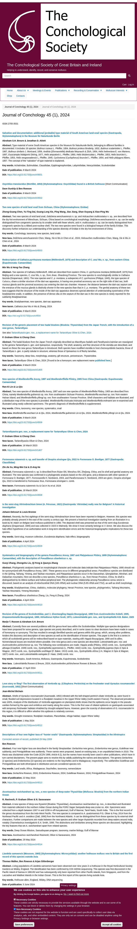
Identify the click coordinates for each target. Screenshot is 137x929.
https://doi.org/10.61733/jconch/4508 (24, 495)
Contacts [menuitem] (20, 96)
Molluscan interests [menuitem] (116, 91)
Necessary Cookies (26, 902)
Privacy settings (68, 888)
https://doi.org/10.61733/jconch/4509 (24, 546)
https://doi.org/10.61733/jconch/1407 (24, 450)
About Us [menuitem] (22, 91)
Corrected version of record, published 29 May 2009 (27, 739)
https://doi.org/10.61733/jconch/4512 (24, 725)
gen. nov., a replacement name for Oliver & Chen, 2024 (51, 332)
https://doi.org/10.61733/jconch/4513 (24, 782)
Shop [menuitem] (9, 96)
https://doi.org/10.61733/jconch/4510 (24, 604)
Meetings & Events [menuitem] (42, 90)
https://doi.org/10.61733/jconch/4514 (24, 844)
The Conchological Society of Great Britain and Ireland (54, 65)
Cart (124, 84)
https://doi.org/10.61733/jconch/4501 (24, 174)
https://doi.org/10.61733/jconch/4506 (24, 422)
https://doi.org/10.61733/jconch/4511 (24, 672)
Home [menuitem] (10, 90)
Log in (131, 84)
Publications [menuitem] (61, 91)
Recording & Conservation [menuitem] (87, 91)
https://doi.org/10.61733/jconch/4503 (24, 250)
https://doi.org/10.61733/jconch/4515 (24, 889)
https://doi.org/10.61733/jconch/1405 (24, 370)
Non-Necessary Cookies (28, 911)
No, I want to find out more (76, 896)
